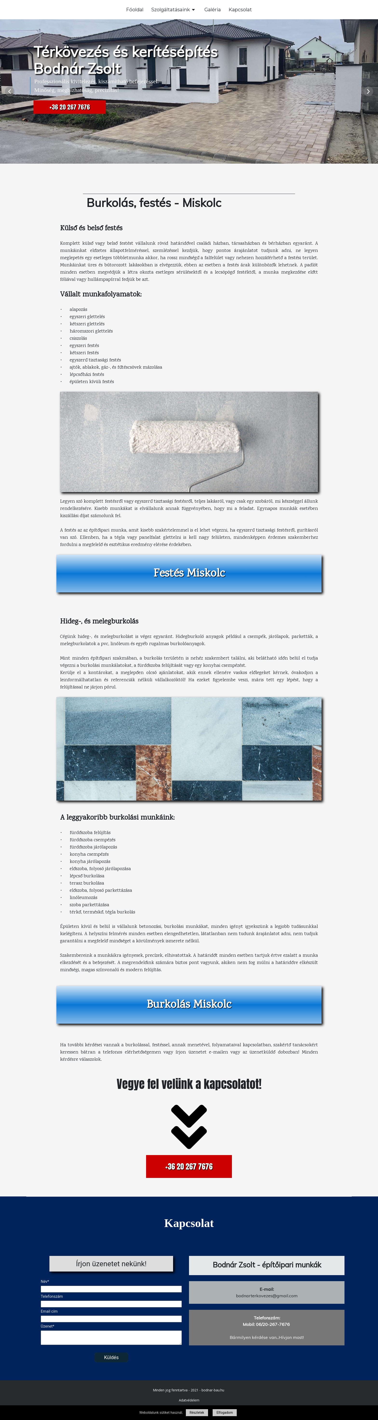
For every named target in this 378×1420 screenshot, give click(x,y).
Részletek (197, 1412)
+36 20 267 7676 (69, 107)
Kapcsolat (240, 10)
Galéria (212, 10)
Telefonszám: (267, 1318)
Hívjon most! (291, 1337)
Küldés (111, 1357)
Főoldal (134, 10)
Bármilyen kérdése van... (254, 1337)
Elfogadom (224, 1412)
